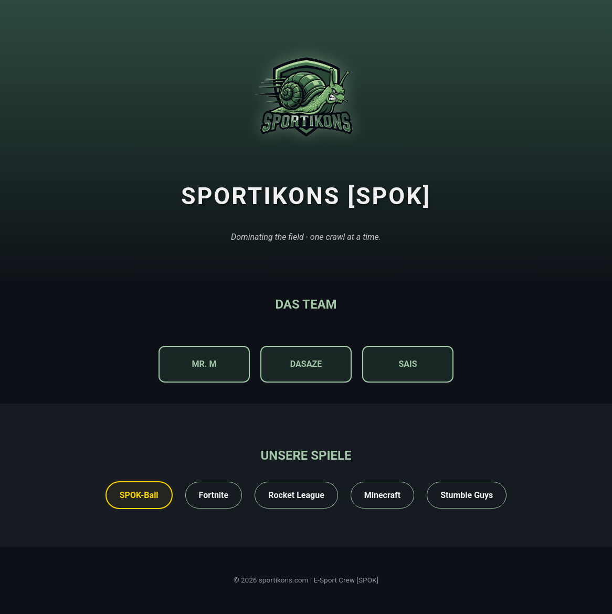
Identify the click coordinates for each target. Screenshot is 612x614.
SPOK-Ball (139, 495)
